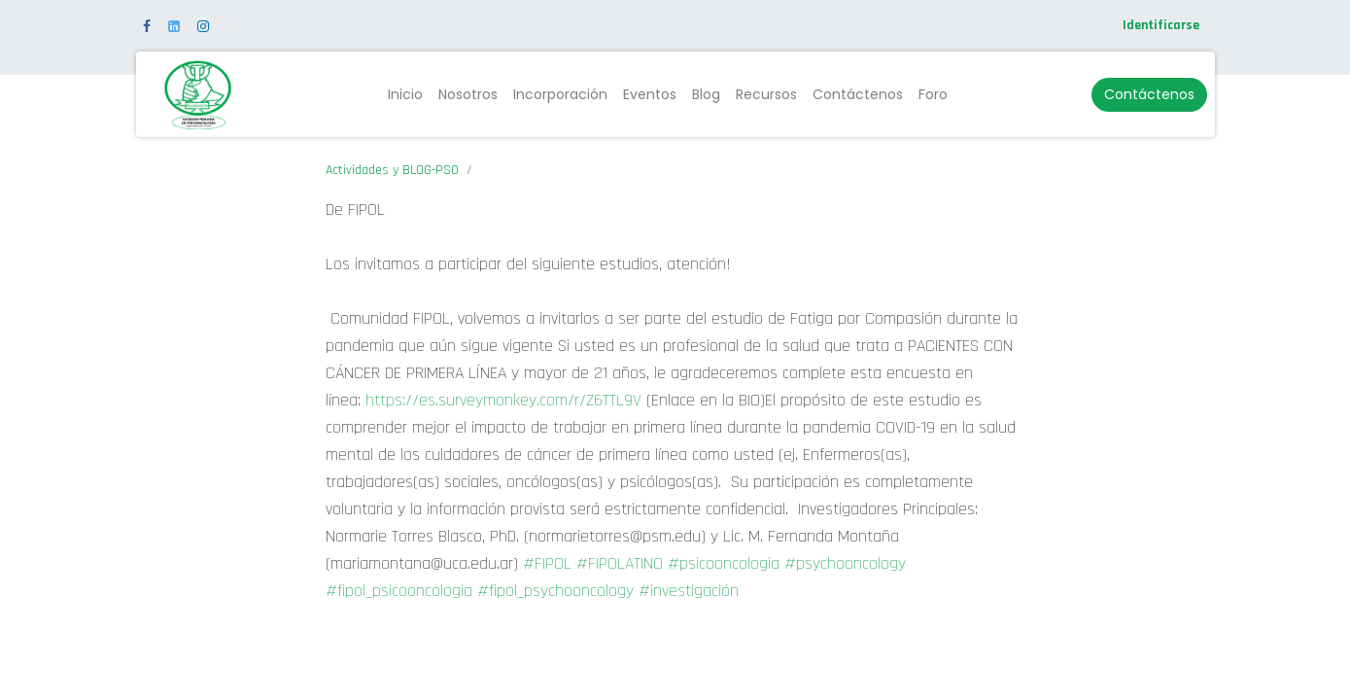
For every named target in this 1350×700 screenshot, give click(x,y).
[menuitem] (405, 95)
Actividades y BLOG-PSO (392, 170)
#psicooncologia (723, 563)
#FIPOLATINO (619, 563)
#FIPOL (547, 563)
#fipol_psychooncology (555, 590)
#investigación (689, 590)
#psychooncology (845, 563)
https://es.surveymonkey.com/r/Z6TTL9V (503, 400)
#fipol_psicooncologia (399, 590)
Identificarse (1161, 25)
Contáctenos (1149, 94)
